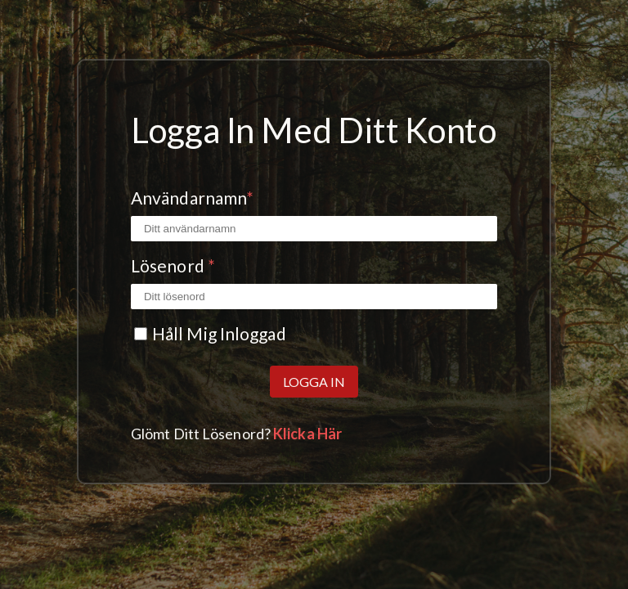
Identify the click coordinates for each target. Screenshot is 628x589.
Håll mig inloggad (219, 333)
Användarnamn (192, 197)
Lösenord (173, 265)
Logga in (314, 381)
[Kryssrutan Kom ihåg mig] (140, 333)
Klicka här (307, 434)
